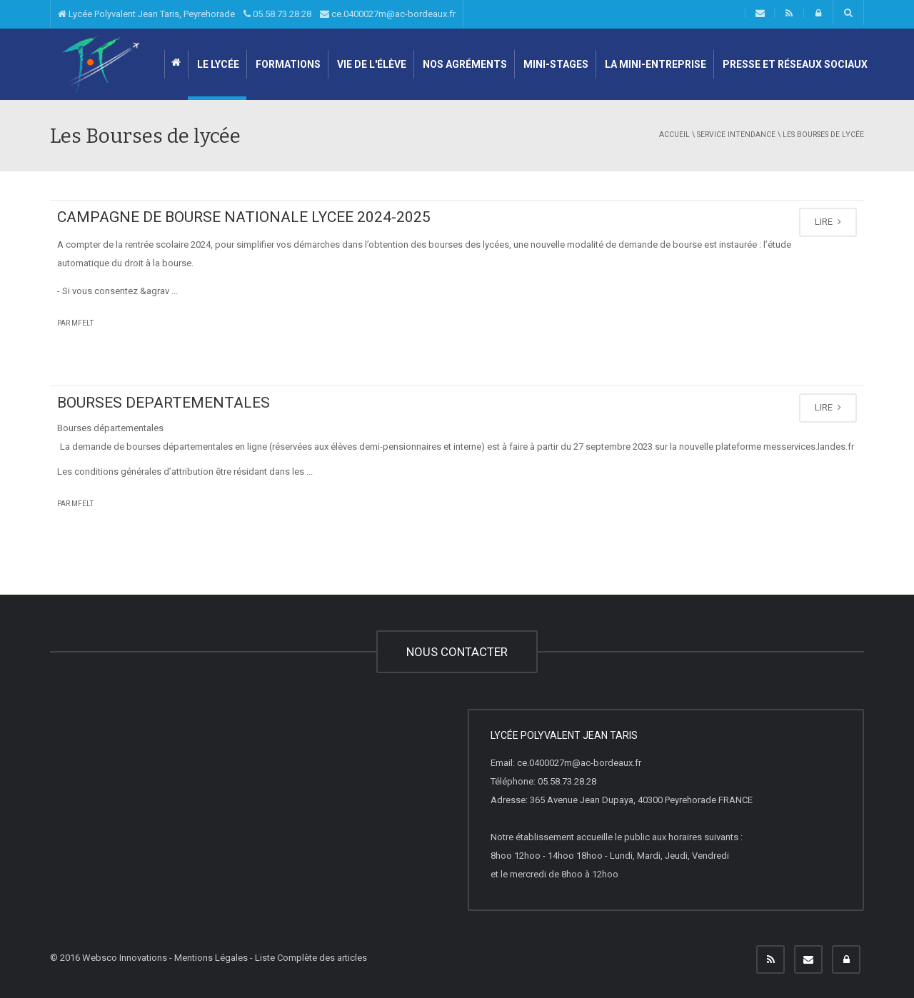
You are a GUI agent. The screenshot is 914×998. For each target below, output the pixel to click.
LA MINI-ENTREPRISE (654, 64)
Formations (287, 64)
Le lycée (217, 64)
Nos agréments (464, 64)
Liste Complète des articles (311, 957)
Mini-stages (554, 64)
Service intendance (736, 134)
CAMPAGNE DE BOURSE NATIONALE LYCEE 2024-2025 (244, 217)
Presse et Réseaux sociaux (794, 64)
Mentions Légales (211, 957)
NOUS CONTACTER (457, 652)
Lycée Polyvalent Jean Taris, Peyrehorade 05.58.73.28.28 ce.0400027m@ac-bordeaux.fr (257, 14)
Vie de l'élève (370, 64)
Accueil (674, 134)
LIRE (828, 221)
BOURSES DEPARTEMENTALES (163, 402)
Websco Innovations (124, 957)
